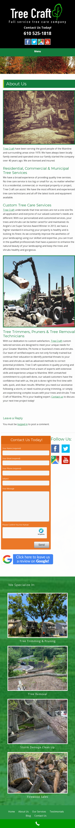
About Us (23, 811)
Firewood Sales (37, 796)
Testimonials (57, 811)
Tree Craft (8, 148)
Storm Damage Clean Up (37, 747)
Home (11, 811)
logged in (22, 424)
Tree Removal (37, 694)
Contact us (57, 396)
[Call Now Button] (37, 823)
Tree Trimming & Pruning (38, 641)
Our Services (39, 811)
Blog (28, 815)
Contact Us (40, 815)
